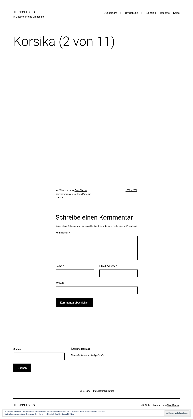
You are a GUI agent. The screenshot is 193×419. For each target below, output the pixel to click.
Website (60, 283)
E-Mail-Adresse (108, 266)
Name (60, 266)
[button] (177, 413)
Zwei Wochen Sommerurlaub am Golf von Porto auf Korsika (73, 194)
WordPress (173, 405)
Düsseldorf (110, 12)
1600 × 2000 (131, 190)
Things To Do (24, 12)
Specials (151, 12)
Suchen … (18, 349)
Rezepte (165, 12)
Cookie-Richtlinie (68, 414)
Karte (176, 12)
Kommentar (63, 232)
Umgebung (131, 12)
